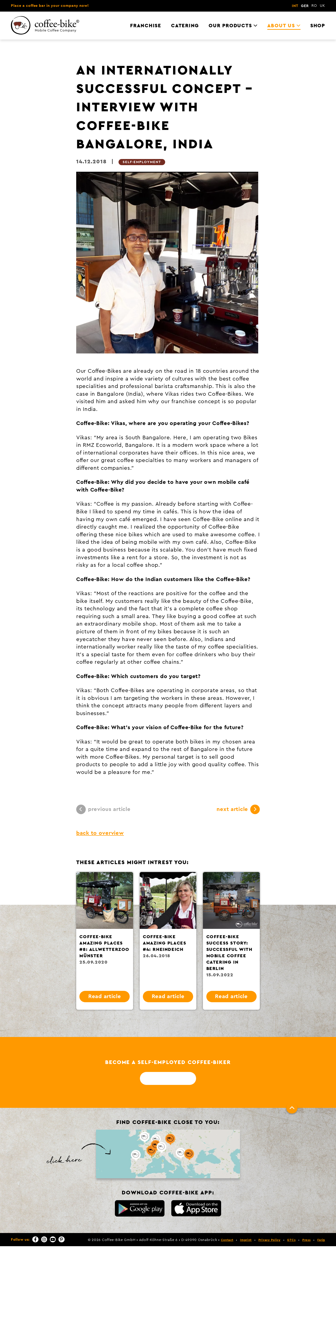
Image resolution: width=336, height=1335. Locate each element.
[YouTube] (53, 1239)
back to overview (100, 833)
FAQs (321, 1240)
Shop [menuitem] (317, 25)
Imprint (246, 1240)
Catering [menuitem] (185, 25)
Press (306, 1240)
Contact (227, 1240)
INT (295, 6)
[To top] (292, 1108)
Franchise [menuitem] (145, 25)
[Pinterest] (61, 1239)
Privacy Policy (269, 1240)
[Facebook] (35, 1239)
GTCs (291, 1240)
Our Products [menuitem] (230, 25)
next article (238, 809)
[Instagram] (44, 1239)
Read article (104, 996)
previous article (103, 809)
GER (305, 6)
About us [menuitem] (281, 25)
